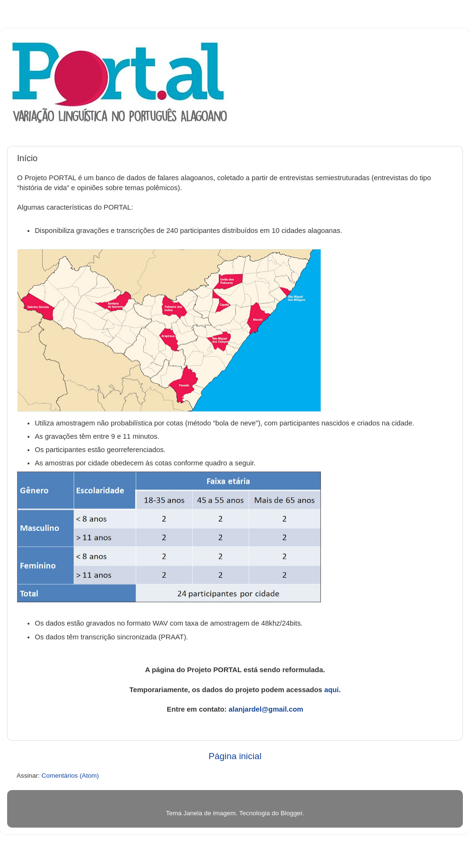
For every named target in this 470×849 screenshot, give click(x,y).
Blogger (291, 813)
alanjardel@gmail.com (266, 709)
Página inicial (234, 756)
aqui (331, 690)
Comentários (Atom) (70, 775)
